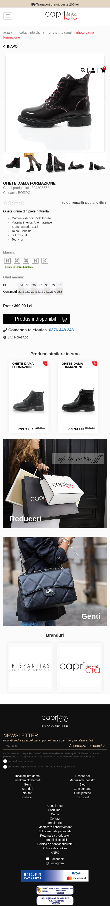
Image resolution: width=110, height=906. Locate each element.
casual (66, 32)
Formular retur (55, 822)
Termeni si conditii (55, 839)
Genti (27, 784)
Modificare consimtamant (55, 827)
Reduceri (27, 797)
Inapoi (11, 46)
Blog (83, 784)
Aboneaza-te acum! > (87, 746)
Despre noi (82, 776)
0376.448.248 (61, 330)
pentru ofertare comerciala (21, 761)
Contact (55, 818)
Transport (82, 797)
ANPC (55, 852)
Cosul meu (55, 810)
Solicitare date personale (55, 831)
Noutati (27, 793)
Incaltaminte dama (30, 32)
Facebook (55, 859)
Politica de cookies (55, 848)
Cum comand (82, 788)
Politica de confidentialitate (55, 844)
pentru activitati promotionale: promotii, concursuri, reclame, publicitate (42, 767)
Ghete (53, 32)
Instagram (55, 863)
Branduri (27, 788)
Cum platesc (82, 793)
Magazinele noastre (83, 780)
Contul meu (55, 805)
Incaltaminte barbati (27, 780)
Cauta (55, 814)
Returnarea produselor (55, 835)
